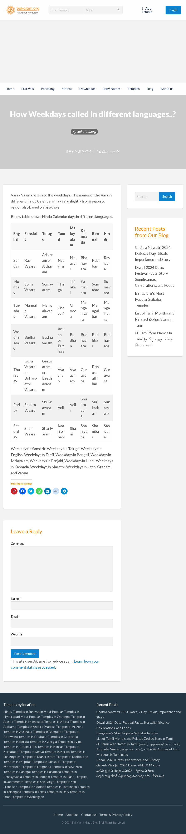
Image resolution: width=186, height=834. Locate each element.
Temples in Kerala (57, 751)
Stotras (67, 89)
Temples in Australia (17, 731)
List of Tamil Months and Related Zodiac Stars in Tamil (155, 319)
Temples (134, 89)
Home (9, 89)
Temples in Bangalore (48, 731)
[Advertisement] (93, 52)
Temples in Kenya (31, 751)
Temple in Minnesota (29, 721)
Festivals (27, 89)
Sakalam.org (86, 132)
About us (167, 89)
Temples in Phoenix (36, 777)
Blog (150, 89)
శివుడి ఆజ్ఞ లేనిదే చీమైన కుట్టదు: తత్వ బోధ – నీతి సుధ (130, 776)
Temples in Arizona (69, 726)
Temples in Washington (27, 797)
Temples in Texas (34, 792)
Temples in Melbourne (72, 757)
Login (173, 10)
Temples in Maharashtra (38, 757)
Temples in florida (16, 741)
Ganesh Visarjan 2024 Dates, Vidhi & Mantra (128, 765)
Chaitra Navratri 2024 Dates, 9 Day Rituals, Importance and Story (152, 253)
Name (16, 598)
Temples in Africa (56, 721)
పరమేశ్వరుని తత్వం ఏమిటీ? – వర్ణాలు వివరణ (125, 770)
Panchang (48, 89)
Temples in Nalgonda (36, 767)
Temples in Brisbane (32, 736)
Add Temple (147, 10)
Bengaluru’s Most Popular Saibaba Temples (149, 299)
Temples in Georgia (43, 741)
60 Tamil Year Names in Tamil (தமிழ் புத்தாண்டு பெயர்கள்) (154, 339)
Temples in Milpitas (17, 762)
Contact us (89, 814)
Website (16, 634)
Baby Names (112, 89)
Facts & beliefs (80, 151)
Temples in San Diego (39, 782)
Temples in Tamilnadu (61, 787)
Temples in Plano (62, 777)
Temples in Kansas (50, 746)
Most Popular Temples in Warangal (45, 716)
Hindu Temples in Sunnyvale (23, 711)
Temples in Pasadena (46, 772)
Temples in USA (57, 792)
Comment (17, 543)
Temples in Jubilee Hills (20, 746)
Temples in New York (67, 767)
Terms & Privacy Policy (115, 814)
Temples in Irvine (70, 741)
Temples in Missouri (46, 762)
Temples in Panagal (17, 772)
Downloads (87, 89)
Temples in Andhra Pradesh (36, 726)
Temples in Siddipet (32, 787)
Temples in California (63, 736)
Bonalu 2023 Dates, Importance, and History (128, 760)
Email (15, 616)
